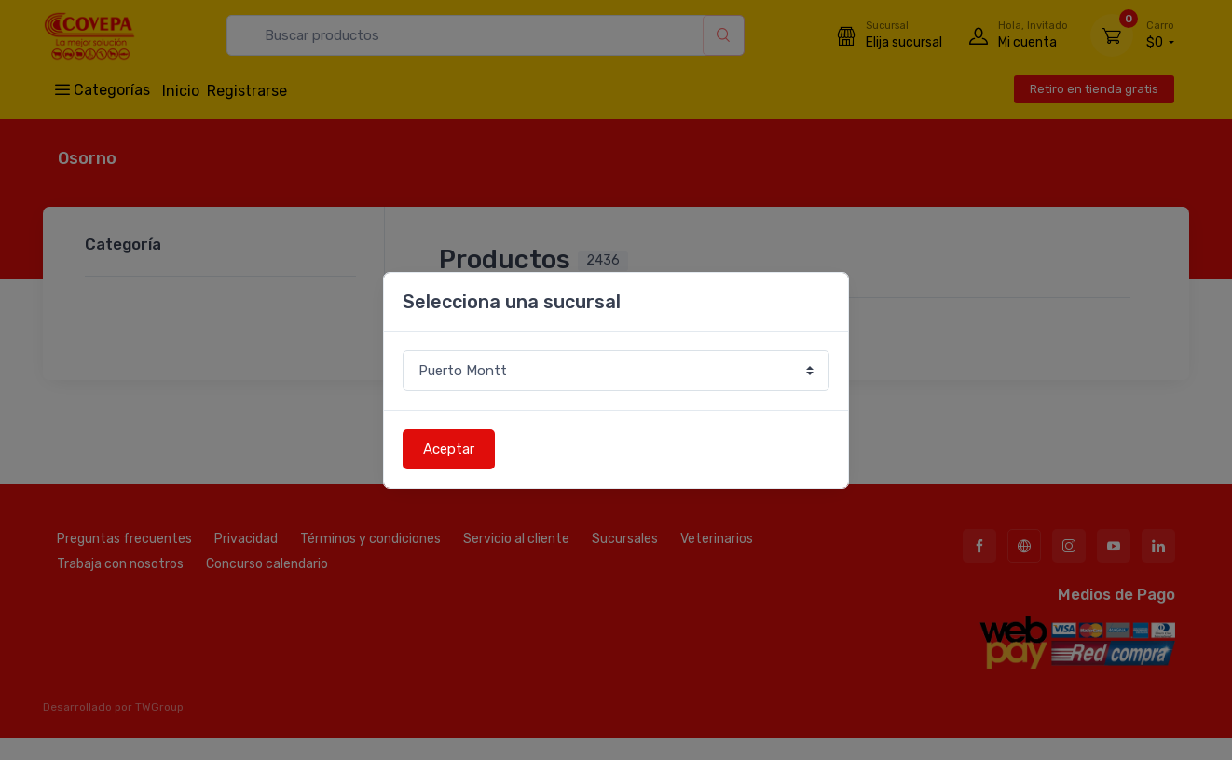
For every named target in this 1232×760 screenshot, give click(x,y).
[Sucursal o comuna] (616, 371)
